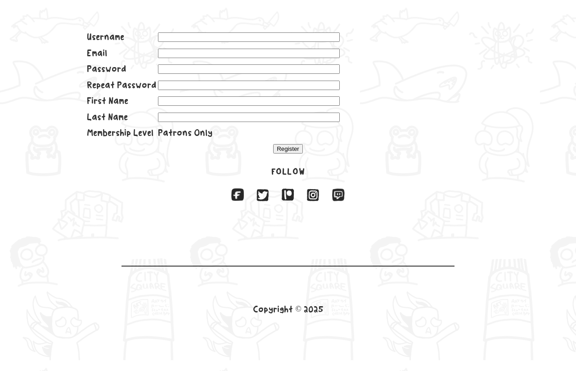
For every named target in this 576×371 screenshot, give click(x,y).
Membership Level (120, 133)
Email (97, 53)
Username (105, 37)
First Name (107, 101)
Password (106, 69)
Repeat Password (121, 85)
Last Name (107, 117)
